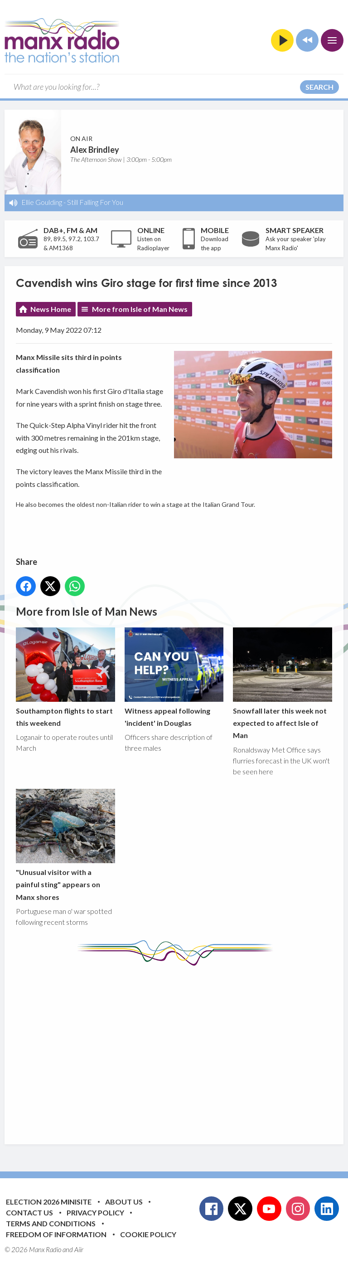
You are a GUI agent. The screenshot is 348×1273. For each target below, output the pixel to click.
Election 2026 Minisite (49, 1201)
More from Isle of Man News (140, 309)
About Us (124, 1201)
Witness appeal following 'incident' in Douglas (174, 677)
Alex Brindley (94, 150)
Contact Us (29, 1212)
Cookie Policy (148, 1234)
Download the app (214, 243)
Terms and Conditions (51, 1223)
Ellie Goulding (41, 202)
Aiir (78, 1249)
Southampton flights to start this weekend (65, 677)
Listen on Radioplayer (153, 243)
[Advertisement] (182, 1048)
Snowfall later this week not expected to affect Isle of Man (282, 683)
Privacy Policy (95, 1212)
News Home (50, 309)
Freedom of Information (56, 1234)
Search (319, 87)
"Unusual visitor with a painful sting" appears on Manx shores (65, 845)
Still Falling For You (95, 202)
